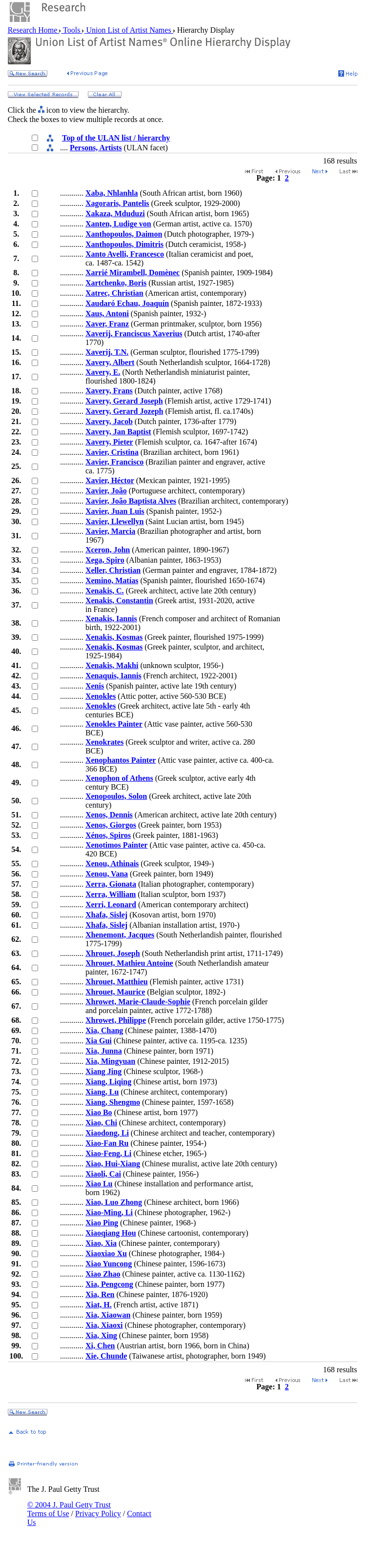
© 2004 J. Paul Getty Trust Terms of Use (69, 1509)
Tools (71, 30)
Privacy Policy (98, 1513)
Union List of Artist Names (128, 30)
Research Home (34, 30)
